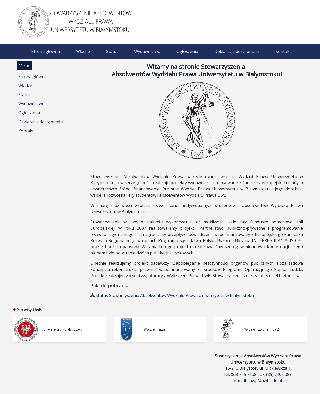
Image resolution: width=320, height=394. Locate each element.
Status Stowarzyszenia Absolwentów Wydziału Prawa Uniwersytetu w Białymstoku (172, 295)
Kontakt (283, 51)
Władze (83, 51)
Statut (112, 51)
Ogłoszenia (187, 51)
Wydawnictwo (147, 51)
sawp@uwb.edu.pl (265, 380)
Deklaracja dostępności (236, 51)
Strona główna (45, 51)
